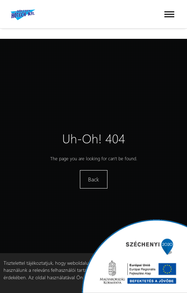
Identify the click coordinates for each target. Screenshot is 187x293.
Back (93, 179)
